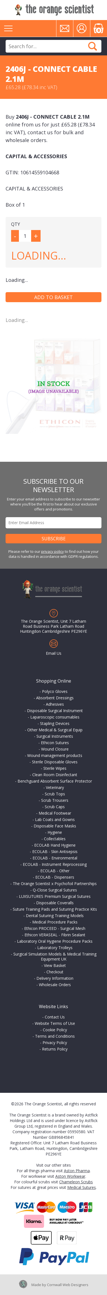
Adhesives (55, 704)
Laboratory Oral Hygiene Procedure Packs (55, 941)
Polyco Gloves (55, 691)
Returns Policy (55, 1049)
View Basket (55, 965)
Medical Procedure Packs (55, 922)
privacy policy (52, 551)
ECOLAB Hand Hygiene (55, 845)
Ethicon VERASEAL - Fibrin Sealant (54, 934)
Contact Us (55, 1017)
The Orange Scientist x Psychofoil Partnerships (55, 883)
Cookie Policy (55, 1029)
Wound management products (54, 755)
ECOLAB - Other (54, 870)
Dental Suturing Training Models (55, 915)
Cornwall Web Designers (67, 1284)
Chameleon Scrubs (76, 1181)
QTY (15, 224)
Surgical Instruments (54, 736)
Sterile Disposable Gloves (55, 761)
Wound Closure (55, 749)
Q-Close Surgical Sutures (55, 890)
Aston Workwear (70, 1176)
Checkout (54, 971)
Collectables (55, 838)
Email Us (53, 653)
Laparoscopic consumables (54, 717)
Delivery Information (54, 978)
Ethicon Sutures (55, 742)
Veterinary (55, 787)
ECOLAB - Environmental (55, 858)
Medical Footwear (55, 813)
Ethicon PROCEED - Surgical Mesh (54, 928)
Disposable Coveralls (55, 902)
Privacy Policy (55, 1042)
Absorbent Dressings (55, 697)
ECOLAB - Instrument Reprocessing (55, 864)
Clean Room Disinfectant (54, 774)
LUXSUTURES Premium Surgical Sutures (55, 896)
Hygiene (55, 832)
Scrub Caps (55, 806)
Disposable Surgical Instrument (55, 710)
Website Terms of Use (55, 1023)
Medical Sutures (81, 1187)
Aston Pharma (77, 1170)
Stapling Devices (54, 723)
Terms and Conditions (55, 1036)
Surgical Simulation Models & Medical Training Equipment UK (54, 956)
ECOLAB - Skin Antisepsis (55, 851)
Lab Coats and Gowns (55, 819)
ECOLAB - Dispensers (54, 877)
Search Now (92, 46)
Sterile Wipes (54, 768)
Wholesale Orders (55, 984)
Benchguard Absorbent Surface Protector (55, 781)
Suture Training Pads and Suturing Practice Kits (55, 909)
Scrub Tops (55, 793)
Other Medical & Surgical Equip (55, 729)
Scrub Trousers (54, 800)
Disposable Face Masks (55, 826)
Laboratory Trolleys (55, 947)
